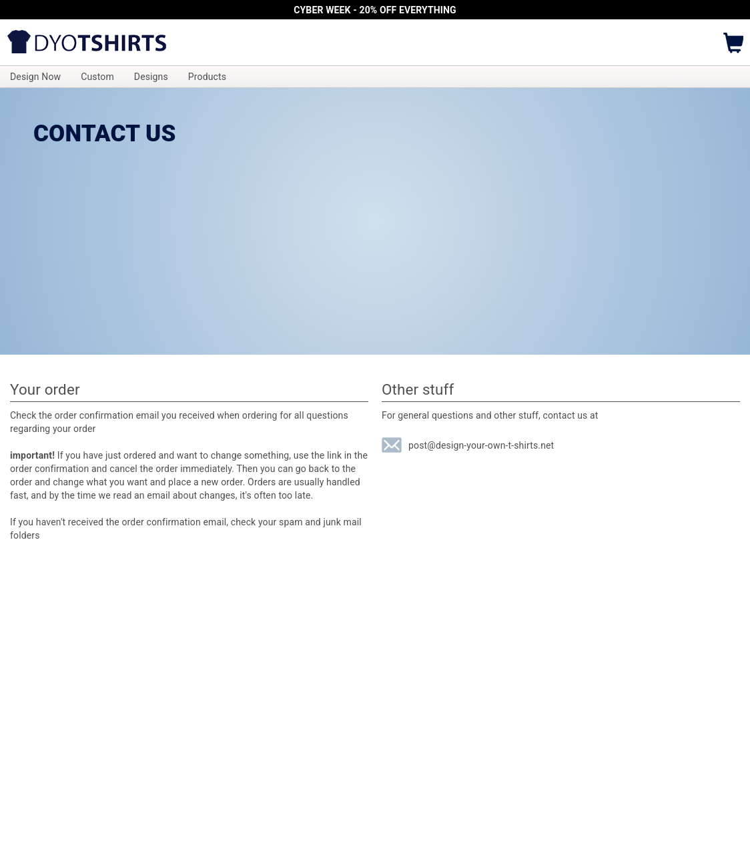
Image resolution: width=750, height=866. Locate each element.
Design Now (35, 76)
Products (207, 76)
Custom (97, 76)
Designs (151, 76)
